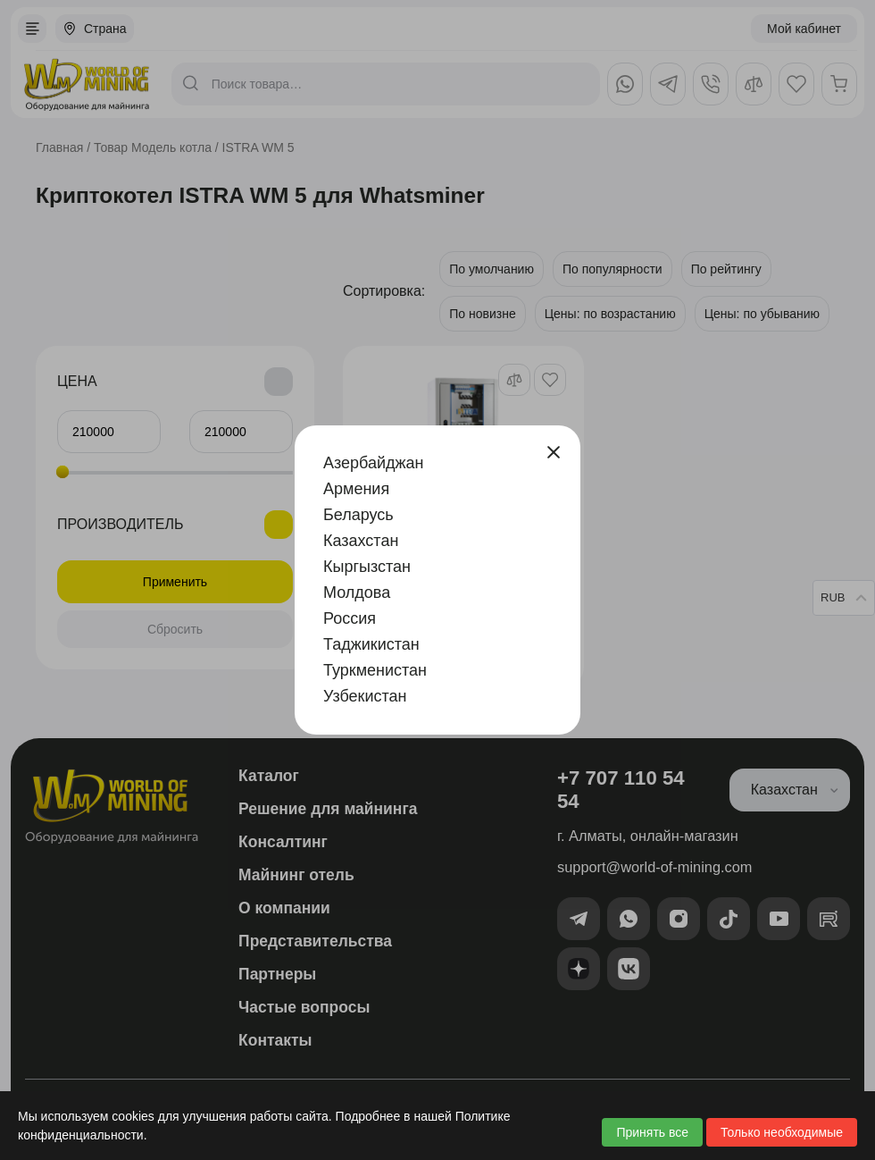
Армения (356, 489)
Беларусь (358, 515)
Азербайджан (373, 463)
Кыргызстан (367, 567)
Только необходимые (782, 1132)
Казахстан (360, 541)
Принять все (652, 1132)
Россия (349, 618)
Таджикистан (371, 644)
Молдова (356, 592)
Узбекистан (365, 696)
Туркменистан (375, 670)
